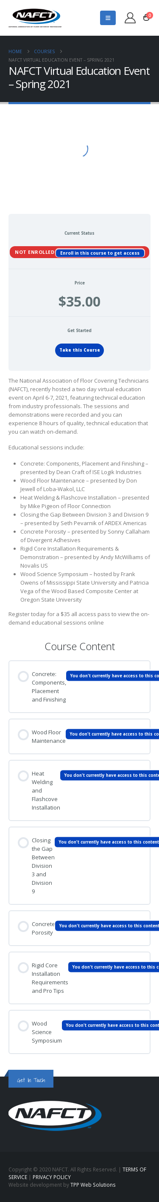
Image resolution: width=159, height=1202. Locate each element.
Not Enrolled (35, 251)
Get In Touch (31, 1080)
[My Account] (130, 17)
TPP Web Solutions (93, 1184)
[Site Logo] (34, 17)
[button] (108, 18)
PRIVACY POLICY (52, 1177)
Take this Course (79, 350)
